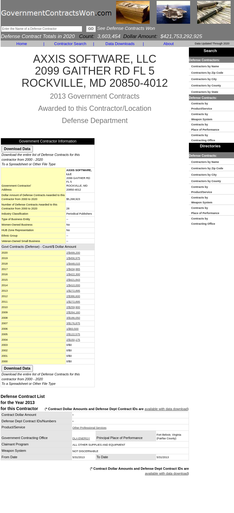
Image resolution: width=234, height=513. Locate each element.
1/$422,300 (73, 274)
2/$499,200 (73, 252)
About (168, 43)
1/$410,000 (73, 285)
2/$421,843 (73, 279)
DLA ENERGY (81, 438)
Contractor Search (70, 43)
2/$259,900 (73, 307)
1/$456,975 (73, 258)
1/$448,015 (73, 263)
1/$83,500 (72, 328)
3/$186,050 (73, 317)
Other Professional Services (90, 427)
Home (21, 43)
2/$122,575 (73, 334)
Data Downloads (119, 43)
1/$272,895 (73, 290)
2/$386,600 (73, 296)
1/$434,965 (73, 269)
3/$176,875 (73, 323)
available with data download (166, 409)
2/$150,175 (73, 339)
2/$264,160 (73, 312)
